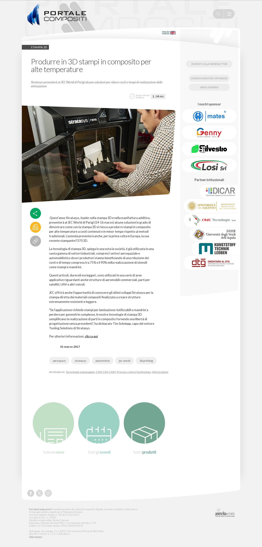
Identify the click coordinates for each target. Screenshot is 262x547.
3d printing (146, 360)
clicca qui (91, 336)
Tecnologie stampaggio (80, 372)
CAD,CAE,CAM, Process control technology (123, 372)
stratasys (80, 360)
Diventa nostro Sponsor (209, 78)
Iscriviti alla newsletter (209, 63)
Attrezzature (160, 372)
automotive (102, 360)
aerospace (59, 360)
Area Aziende (209, 87)
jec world (124, 360)
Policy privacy (35, 537)
